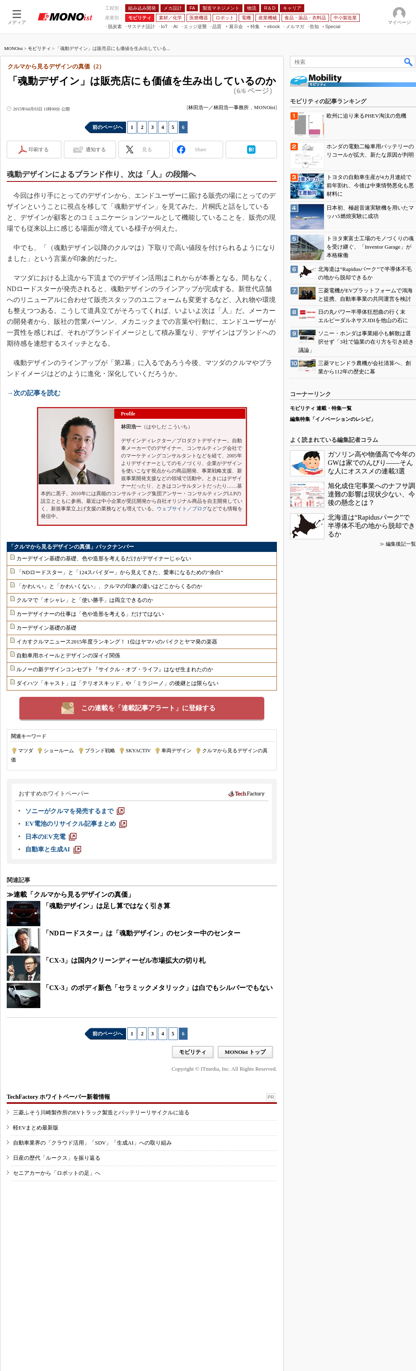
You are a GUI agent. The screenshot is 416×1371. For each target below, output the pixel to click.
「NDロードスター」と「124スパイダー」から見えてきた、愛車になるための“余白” (119, 572)
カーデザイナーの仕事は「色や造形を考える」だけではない (90, 614)
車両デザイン (176, 751)
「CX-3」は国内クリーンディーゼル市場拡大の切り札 (123, 960)
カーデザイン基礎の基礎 (46, 628)
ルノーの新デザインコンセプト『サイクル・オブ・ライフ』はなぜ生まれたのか (114, 669)
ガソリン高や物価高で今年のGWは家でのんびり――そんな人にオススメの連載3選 (371, 463)
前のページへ (107, 127)
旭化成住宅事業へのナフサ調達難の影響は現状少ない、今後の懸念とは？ (371, 494)
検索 (409, 62)
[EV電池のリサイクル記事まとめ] (76, 823)
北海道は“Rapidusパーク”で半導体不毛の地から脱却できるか (371, 526)
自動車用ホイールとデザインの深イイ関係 (68, 655)
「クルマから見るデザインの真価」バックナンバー (71, 547)
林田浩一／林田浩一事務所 (218, 107)
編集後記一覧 (401, 544)
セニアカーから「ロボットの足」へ (56, 1173)
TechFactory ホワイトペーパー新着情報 (58, 1097)
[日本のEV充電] (50, 836)
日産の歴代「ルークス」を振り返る (56, 1158)
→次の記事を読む (34, 393)
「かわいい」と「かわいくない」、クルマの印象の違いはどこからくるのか (109, 586)
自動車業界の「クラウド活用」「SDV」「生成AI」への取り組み (92, 1143)
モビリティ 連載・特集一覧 (321, 408)
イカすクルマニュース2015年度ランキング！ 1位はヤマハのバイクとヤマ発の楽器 (116, 641)
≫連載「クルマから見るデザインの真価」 (70, 894)
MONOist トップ (245, 1052)
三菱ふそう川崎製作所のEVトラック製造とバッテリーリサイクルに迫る (101, 1112)
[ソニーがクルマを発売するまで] (74, 811)
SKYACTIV (138, 751)
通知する (96, 149)
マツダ (25, 751)
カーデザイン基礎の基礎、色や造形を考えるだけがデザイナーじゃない (103, 558)
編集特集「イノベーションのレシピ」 (333, 419)
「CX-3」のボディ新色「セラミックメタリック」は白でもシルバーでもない (157, 987)
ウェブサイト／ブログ (182, 509)
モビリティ (39, 48)
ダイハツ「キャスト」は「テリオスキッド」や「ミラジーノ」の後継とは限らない (117, 683)
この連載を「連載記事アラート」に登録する (148, 708)
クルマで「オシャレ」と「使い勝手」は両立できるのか (84, 600)
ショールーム (59, 751)
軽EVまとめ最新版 (35, 1127)
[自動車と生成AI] (53, 849)
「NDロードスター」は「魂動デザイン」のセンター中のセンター (141, 933)
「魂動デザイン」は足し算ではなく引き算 (106, 905)
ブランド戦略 (100, 751)
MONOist (13, 48)
